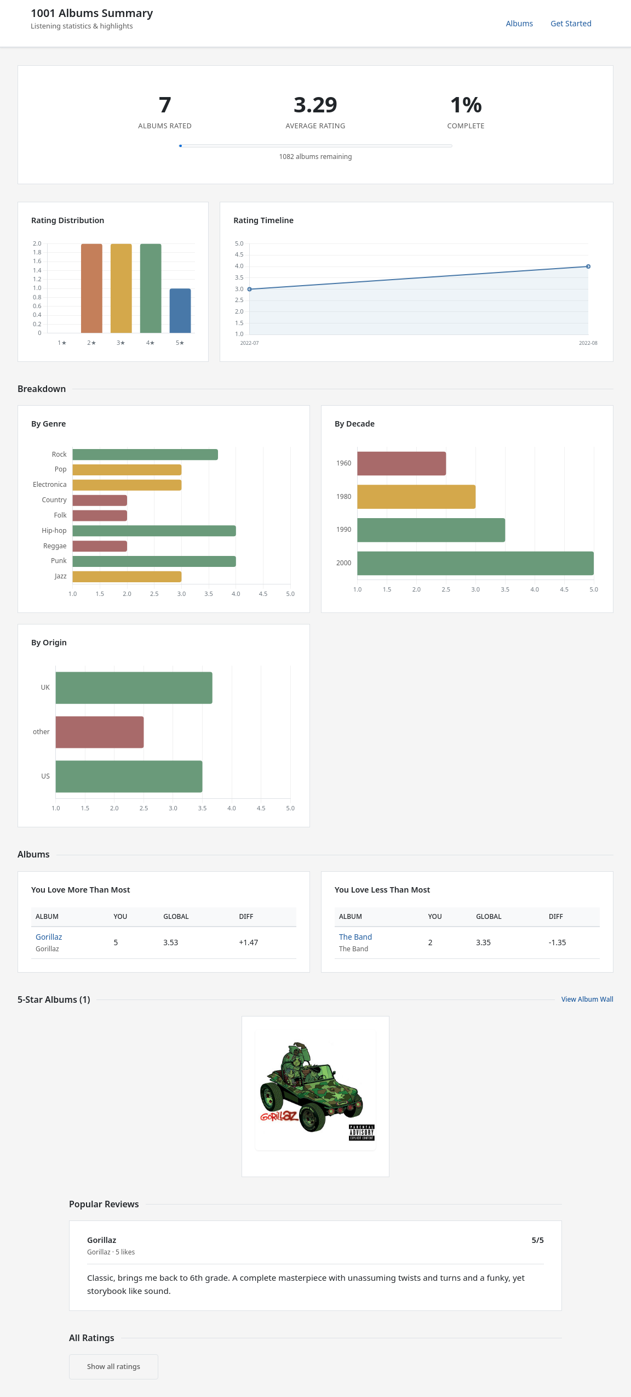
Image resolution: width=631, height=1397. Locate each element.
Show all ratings (113, 1366)
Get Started (571, 23)
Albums (520, 23)
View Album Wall (587, 999)
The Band (355, 937)
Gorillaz (49, 937)
